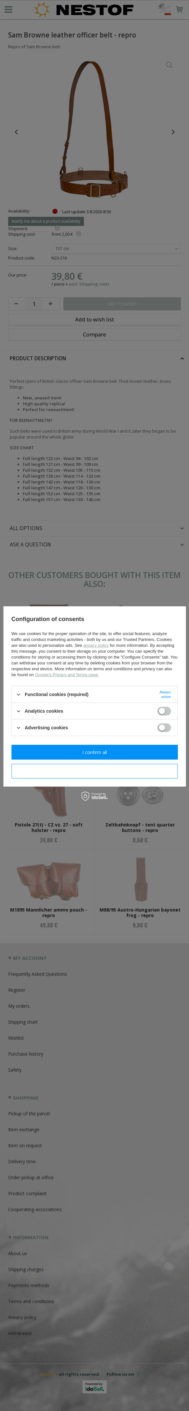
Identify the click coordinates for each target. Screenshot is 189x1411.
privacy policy (96, 645)
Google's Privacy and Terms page (66, 674)
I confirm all (94, 752)
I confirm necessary (94, 771)
